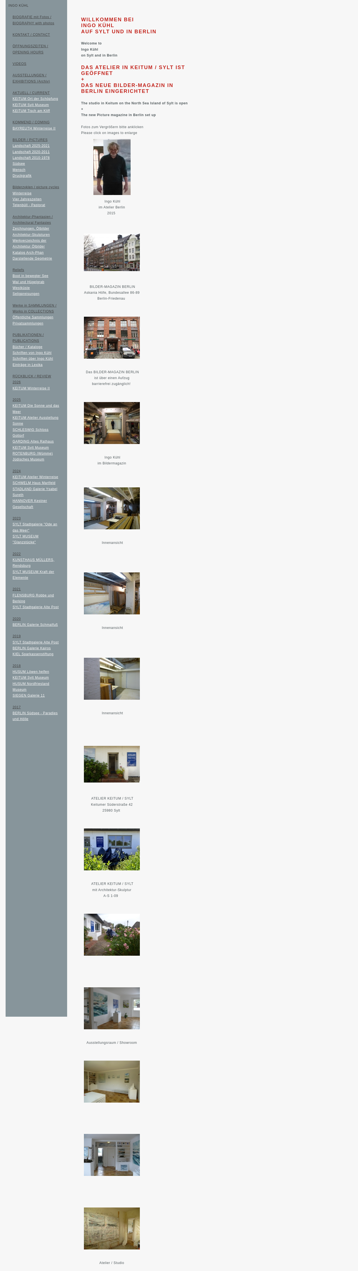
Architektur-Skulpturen (31, 235)
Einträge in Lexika (28, 365)
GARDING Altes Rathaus (33, 441)
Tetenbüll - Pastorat (29, 205)
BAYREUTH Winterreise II (34, 128)
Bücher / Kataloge (28, 347)
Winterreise (22, 193)
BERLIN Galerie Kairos (32, 648)
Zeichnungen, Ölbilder (31, 229)
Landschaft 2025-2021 (31, 146)
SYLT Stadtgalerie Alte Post (36, 607)
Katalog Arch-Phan (28, 253)
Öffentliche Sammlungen (33, 317)
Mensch (19, 170)
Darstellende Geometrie (32, 258)
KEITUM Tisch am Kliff (31, 111)
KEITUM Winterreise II (31, 388)
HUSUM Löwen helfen (31, 672)
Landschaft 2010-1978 (31, 158)
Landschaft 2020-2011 (31, 152)
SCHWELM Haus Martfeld (34, 483)
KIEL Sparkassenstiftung (33, 654)
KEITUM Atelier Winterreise (35, 477)
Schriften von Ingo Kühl (32, 353)
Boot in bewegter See (30, 276)
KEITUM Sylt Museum (31, 105)
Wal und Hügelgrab (28, 282)
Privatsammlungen (28, 323)
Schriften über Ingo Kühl (33, 359)
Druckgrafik (22, 176)
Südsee (19, 164)
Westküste (21, 288)
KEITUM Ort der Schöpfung (35, 99)
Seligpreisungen (26, 294)
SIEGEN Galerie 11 (29, 695)
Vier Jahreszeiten (27, 199)
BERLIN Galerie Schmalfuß (35, 625)
